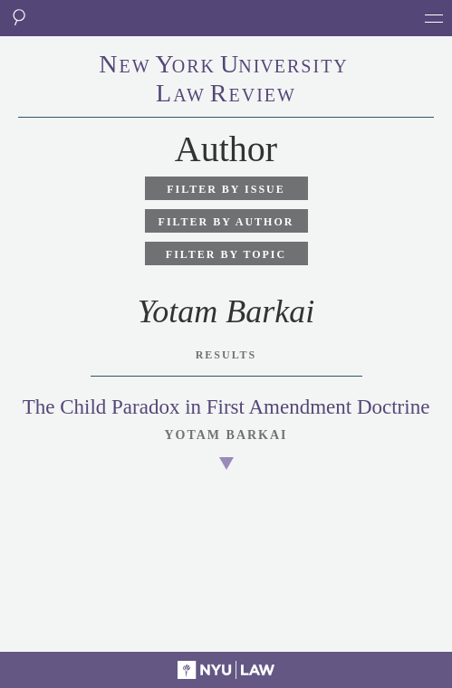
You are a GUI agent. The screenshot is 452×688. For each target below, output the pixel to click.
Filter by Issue (226, 189)
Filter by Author (226, 221)
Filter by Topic (226, 254)
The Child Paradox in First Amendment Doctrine (226, 407)
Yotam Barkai (225, 435)
